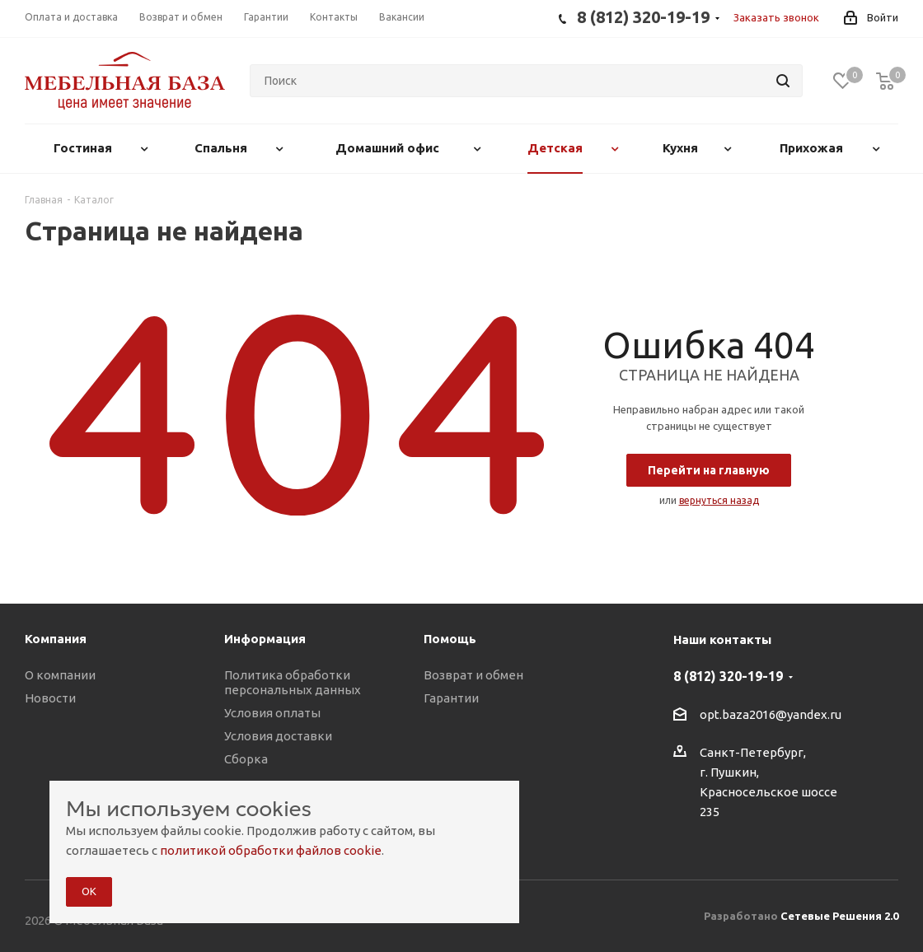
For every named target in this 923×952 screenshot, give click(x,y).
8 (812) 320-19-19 (728, 676)
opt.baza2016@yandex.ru (770, 714)
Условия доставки (278, 736)
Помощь (450, 639)
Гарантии (451, 698)
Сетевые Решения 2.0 (839, 916)
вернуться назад (719, 500)
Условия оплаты (272, 713)
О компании (60, 675)
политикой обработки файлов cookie (271, 850)
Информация (265, 639)
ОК (89, 891)
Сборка (246, 759)
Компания (56, 639)
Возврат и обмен (473, 675)
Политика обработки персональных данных (292, 682)
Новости (50, 698)
